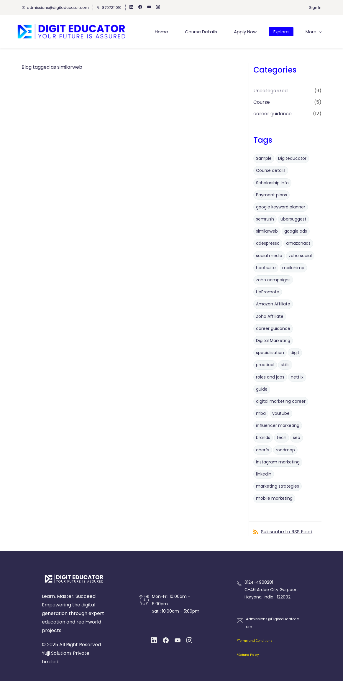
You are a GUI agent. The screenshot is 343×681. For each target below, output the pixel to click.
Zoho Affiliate (269, 316)
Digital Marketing (273, 340)
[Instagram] (189, 640)
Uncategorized (270, 90)
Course (261, 102)
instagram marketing (278, 462)
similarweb (267, 231)
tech (281, 438)
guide (261, 389)
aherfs (262, 450)
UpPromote (267, 292)
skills (285, 365)
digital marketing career (281, 401)
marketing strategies (277, 486)
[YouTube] (177, 640)
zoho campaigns (273, 280)
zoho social (300, 256)
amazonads (298, 243)
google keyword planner (280, 207)
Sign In (315, 7)
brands (263, 438)
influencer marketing (277, 426)
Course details (270, 171)
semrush (265, 219)
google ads (295, 231)
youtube (281, 413)
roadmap (285, 450)
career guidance (272, 113)
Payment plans (271, 195)
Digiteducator (292, 158)
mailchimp (293, 268)
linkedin (263, 474)
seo (296, 438)
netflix (297, 377)
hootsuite (266, 268)
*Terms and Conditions (254, 641)
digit (295, 353)
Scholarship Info (272, 183)
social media (269, 256)
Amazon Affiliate (273, 304)
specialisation (270, 353)
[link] (74, 575)
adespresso (268, 243)
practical (265, 365)
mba (261, 413)
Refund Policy (248, 655)
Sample (264, 158)
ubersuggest (293, 219)
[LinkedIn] (154, 640)
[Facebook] (165, 640)
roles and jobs (270, 377)
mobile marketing (274, 498)
